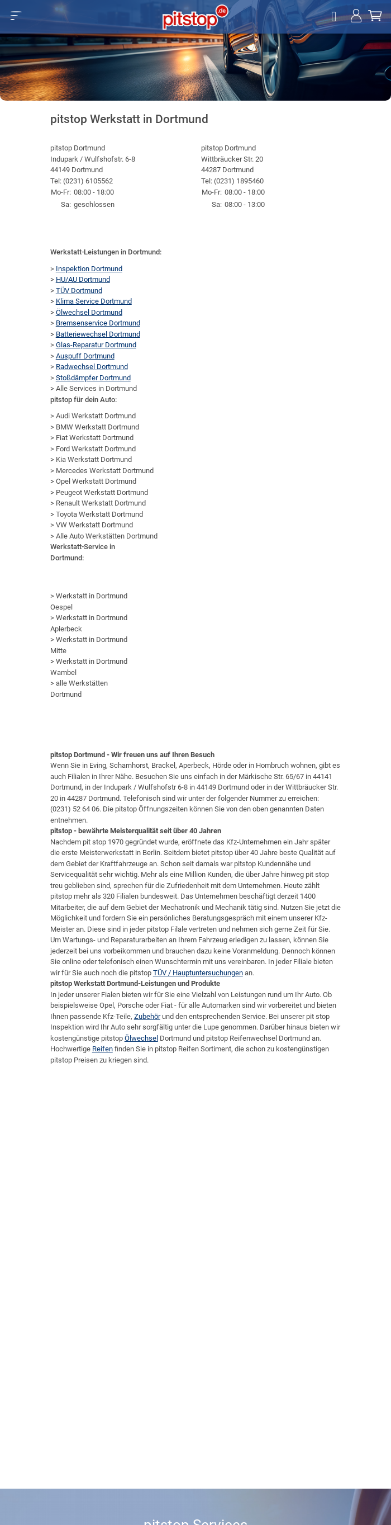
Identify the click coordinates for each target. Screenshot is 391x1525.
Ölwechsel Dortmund (89, 312)
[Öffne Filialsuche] (335, 17)
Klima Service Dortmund (94, 301)
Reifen (102, 1049)
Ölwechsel (141, 1038)
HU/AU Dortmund (83, 279)
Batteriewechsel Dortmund (98, 334)
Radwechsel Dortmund (92, 366)
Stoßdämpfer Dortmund (93, 378)
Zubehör (147, 1016)
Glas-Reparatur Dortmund (96, 345)
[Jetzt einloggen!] (356, 17)
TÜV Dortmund (79, 290)
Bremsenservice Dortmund (98, 323)
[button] (15, 15)
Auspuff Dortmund (85, 356)
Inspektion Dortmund (89, 269)
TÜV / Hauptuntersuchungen (198, 973)
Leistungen (248, 994)
